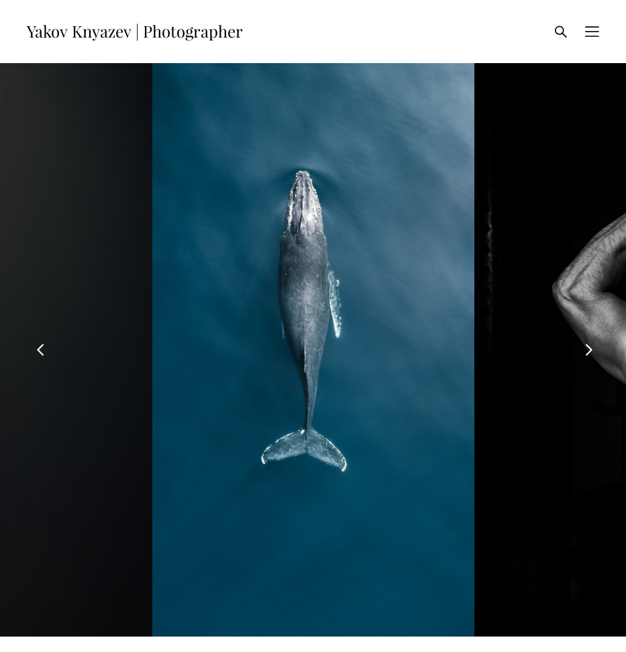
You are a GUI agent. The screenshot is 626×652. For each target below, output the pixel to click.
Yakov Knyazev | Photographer (135, 32)
